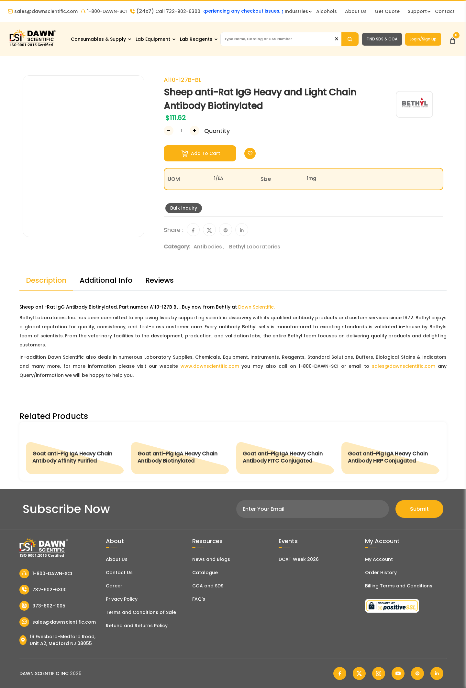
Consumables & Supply (98, 39)
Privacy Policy (122, 599)
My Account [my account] (379, 559)
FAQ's (198, 599)
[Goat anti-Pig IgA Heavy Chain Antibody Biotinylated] (180, 451)
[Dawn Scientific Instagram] (378, 673)
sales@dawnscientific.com (43, 11)
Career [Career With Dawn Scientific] (114, 586)
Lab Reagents (196, 39)
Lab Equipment (153, 39)
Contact (445, 11)
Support (417, 11)
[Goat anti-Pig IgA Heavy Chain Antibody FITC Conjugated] (285, 451)
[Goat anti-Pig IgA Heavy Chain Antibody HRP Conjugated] (390, 451)
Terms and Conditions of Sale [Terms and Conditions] (141, 612)
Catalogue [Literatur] (205, 572)
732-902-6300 (43, 590)
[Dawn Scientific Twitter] (359, 673)
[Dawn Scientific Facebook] (339, 673)
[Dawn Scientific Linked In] (436, 673)
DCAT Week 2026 (299, 559)
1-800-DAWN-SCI (104, 11)
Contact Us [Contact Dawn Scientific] (119, 572)
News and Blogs (211, 559)
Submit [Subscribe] (419, 509)
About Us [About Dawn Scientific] (356, 11)
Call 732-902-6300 (165, 11)
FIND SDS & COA (382, 39)
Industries (296, 11)
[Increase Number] (194, 131)
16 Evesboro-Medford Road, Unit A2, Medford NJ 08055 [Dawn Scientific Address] (57, 640)
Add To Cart (201, 153)
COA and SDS (207, 586)
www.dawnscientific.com (210, 366)
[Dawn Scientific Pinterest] (417, 673)
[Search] (350, 39)
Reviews (159, 280)
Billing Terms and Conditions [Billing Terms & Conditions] (398, 586)
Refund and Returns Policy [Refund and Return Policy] (137, 625)
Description (46, 280)
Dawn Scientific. (256, 307)
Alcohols (326, 11)
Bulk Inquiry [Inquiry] (183, 208)
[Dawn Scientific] (32, 45)
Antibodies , (210, 246)
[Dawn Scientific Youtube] (398, 673)
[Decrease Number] (168, 131)
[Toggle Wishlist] (250, 153)
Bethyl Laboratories (254, 246)
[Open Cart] (452, 39)
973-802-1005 (42, 606)
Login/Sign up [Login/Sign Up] (423, 39)
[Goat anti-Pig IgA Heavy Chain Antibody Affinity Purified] (75, 451)
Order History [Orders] (381, 572)
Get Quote (387, 11)
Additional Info (106, 280)
